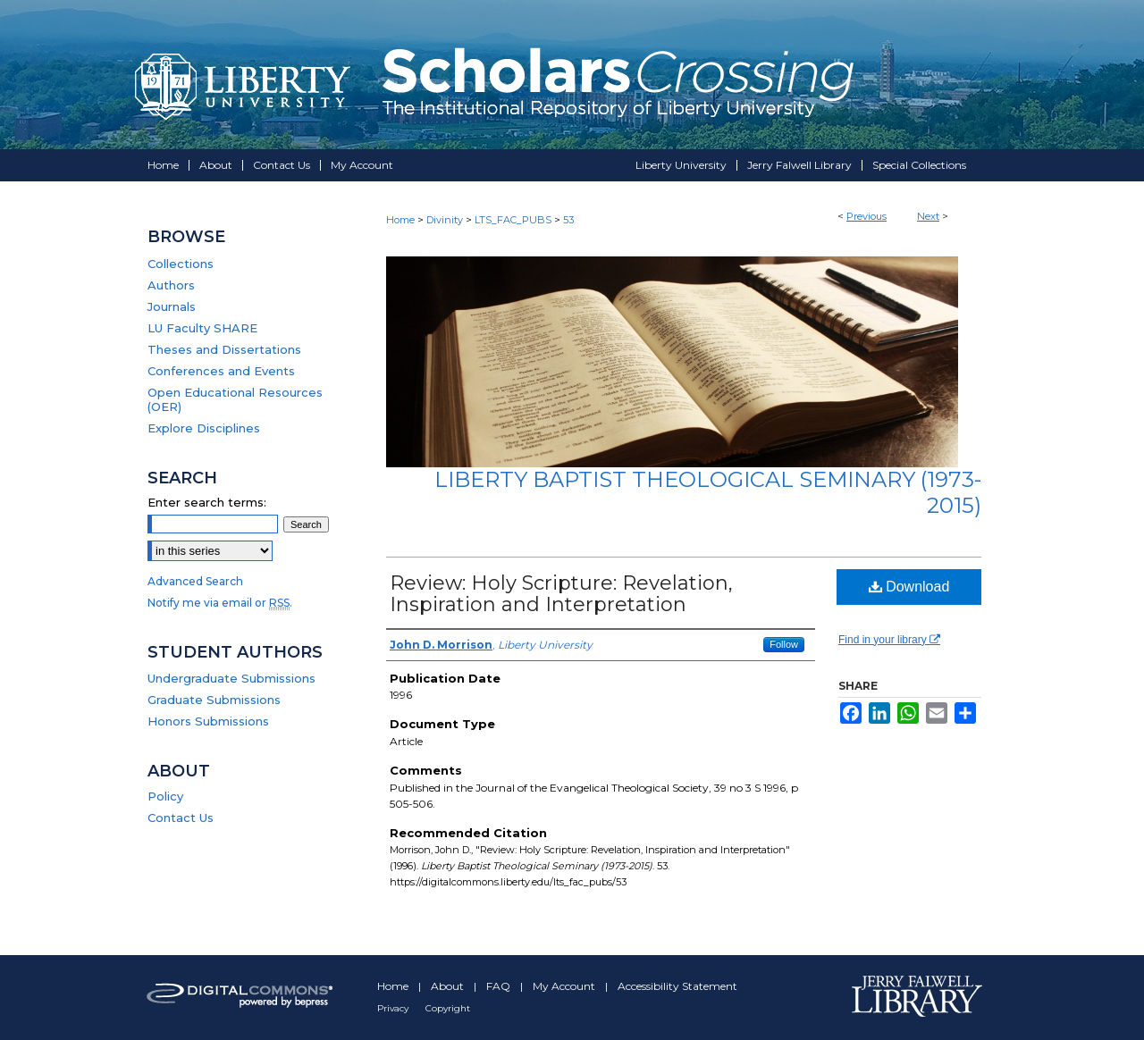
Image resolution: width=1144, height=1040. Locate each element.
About (449, 986)
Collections (180, 263)
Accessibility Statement (677, 986)
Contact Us (180, 817)
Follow (784, 644)
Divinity (444, 220)
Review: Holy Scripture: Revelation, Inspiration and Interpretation (561, 593)
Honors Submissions (208, 721)
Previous (866, 216)
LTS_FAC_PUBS (513, 220)
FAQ (499, 986)
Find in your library (889, 639)
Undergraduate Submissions (231, 678)
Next (928, 216)
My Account (565, 986)
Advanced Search (195, 581)
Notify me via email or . (219, 602)
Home (400, 220)
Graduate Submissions (214, 699)
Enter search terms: (206, 502)
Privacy (394, 1008)
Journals (171, 306)
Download (909, 586)
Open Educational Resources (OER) (235, 399)
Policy (165, 796)
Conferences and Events (221, 371)
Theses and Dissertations (224, 349)
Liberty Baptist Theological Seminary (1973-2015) (707, 492)
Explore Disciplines (203, 428)
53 (568, 220)
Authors (171, 285)
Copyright (447, 1008)
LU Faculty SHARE (202, 328)
